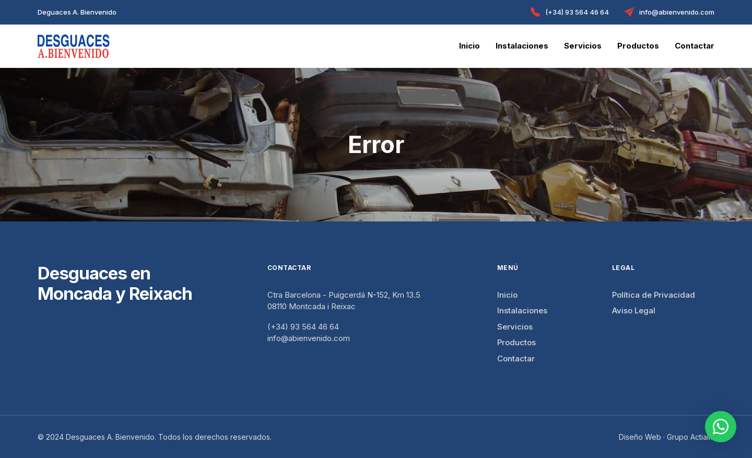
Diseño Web (640, 436)
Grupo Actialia (690, 436)
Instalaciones (522, 46)
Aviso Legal (633, 310)
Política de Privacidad (653, 295)
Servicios (583, 46)
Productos (638, 46)
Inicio (469, 46)
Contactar (694, 46)
